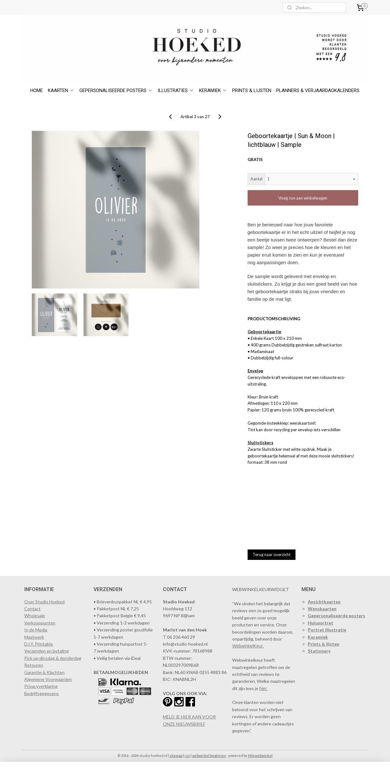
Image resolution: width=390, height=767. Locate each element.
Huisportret (320, 622)
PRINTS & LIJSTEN (251, 90)
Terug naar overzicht (271, 554)
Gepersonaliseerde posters (336, 615)
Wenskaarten (322, 608)
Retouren (33, 665)
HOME (36, 90)
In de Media (35, 629)
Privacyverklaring (41, 686)
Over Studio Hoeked (44, 601)
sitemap (175, 755)
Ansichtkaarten (324, 601)
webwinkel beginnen (209, 755)
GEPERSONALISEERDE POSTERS (116, 90)
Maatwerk (34, 637)
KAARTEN (61, 90)
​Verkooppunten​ (39, 622)
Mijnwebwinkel (260, 755)
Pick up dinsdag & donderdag (52, 658)
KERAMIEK (213, 90)
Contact (32, 608)
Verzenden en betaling (46, 651)
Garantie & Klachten (44, 672)
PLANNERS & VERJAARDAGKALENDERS (317, 90)
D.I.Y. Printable (38, 644)
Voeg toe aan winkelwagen (302, 197)
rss (187, 755)
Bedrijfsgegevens (41, 693)
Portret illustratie (327, 629)
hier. (263, 688)
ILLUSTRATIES (176, 90)
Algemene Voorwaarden (48, 679)
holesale (37, 615)
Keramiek (318, 637)
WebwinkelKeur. (248, 645)
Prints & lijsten (323, 644)
